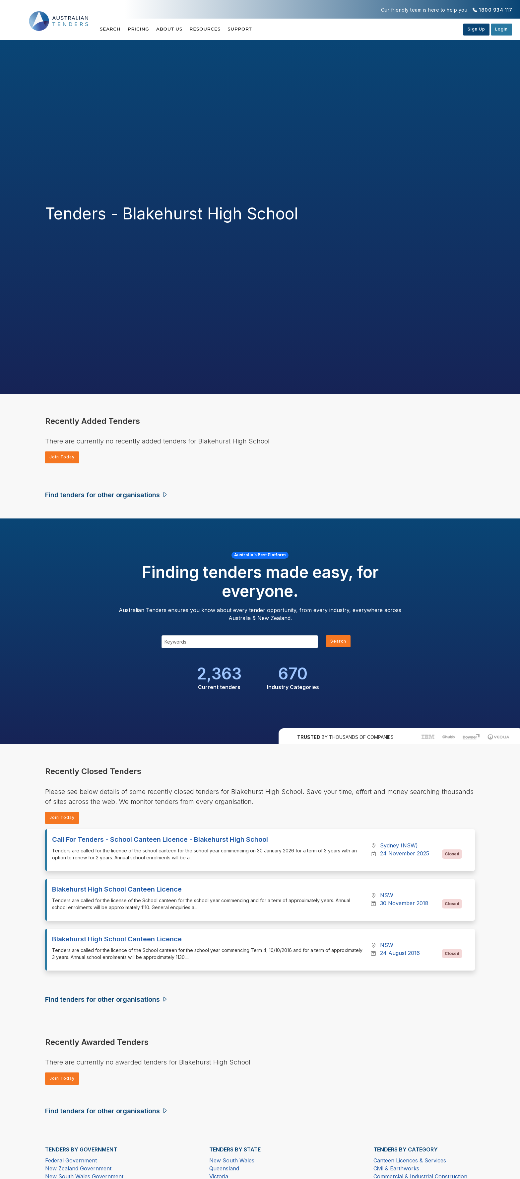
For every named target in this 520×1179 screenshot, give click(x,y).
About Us (182, 29)
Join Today (64, 458)
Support (265, 29)
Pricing (145, 29)
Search (111, 29)
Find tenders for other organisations (106, 496)
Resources (224, 29)
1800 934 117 (495, 10)
